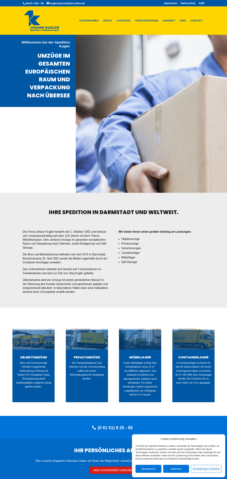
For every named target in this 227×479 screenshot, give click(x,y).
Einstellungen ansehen (206, 468)
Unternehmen (89, 20)
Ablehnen (176, 468)
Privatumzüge (87, 357)
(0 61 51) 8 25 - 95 (115, 427)
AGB (201, 3)
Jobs (182, 20)
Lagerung (123, 20)
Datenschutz (188, 3)
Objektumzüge (33, 357)
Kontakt (197, 20)
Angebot (169, 20)
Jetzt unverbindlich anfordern (113, 470)
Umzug (107, 20)
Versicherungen (146, 20)
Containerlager (193, 357)
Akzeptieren (148, 468)
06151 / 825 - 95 (35, 3)
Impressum (170, 3)
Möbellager (140, 357)
